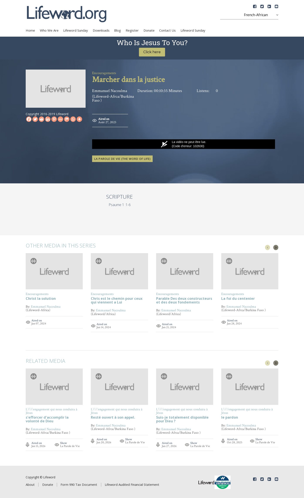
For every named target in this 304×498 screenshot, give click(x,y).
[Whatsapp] (73, 119)
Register (132, 30)
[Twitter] (35, 119)
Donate (149, 30)
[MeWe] (60, 119)
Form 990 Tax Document (79, 483)
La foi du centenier (238, 298)
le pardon (229, 417)
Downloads (101, 30)
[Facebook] (29, 119)
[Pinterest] (54, 119)
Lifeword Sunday (75, 30)
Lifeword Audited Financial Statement (132, 483)
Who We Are (49, 30)
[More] (79, 119)
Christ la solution (41, 298)
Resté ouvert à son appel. (113, 417)
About (30, 483)
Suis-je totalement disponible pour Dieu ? (182, 419)
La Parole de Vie (70, 445)
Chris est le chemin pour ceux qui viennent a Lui (116, 300)
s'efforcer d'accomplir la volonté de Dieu (47, 419)
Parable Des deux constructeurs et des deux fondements (184, 300)
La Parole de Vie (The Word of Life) (122, 158)
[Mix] (66, 119)
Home (30, 30)
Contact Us (167, 30)
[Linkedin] (48, 119)
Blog (117, 30)
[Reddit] (41, 119)
